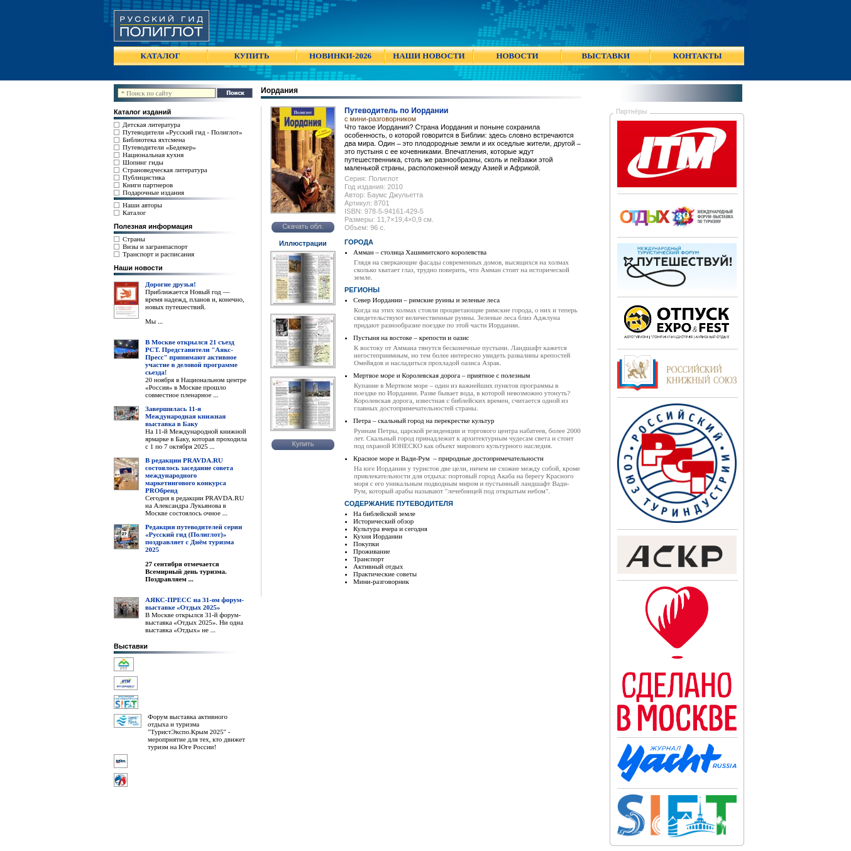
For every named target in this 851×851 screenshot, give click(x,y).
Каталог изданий (142, 112)
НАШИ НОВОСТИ (428, 55)
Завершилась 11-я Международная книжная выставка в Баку (185, 416)
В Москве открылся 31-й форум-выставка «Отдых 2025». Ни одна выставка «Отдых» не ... (194, 622)
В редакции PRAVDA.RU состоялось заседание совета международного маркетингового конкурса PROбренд (189, 475)
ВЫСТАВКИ (606, 55)
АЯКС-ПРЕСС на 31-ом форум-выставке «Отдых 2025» (194, 603)
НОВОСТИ (517, 55)
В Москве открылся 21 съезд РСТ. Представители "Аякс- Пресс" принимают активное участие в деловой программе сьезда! (191, 357)
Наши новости (138, 268)
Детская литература (151, 124)
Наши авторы (142, 205)
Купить (303, 443)
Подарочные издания (153, 192)
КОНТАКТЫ (697, 55)
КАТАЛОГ (160, 55)
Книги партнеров (148, 185)
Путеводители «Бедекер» (159, 147)
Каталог (134, 212)
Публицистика (144, 177)
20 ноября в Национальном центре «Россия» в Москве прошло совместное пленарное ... (195, 387)
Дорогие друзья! (170, 284)
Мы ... (154, 321)
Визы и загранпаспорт (155, 246)
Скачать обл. (303, 226)
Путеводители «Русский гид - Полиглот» (182, 132)
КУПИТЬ (251, 55)
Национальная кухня (153, 154)
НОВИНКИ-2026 (340, 55)
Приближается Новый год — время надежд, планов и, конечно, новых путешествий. (194, 299)
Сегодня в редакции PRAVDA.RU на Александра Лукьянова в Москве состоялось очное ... (194, 505)
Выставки (131, 646)
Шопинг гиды (143, 162)
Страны (134, 239)
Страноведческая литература (165, 169)
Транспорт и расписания (158, 254)
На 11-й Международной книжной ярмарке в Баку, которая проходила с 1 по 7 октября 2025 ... (196, 438)
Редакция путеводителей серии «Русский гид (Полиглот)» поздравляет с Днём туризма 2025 (193, 538)
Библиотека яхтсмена (154, 139)
